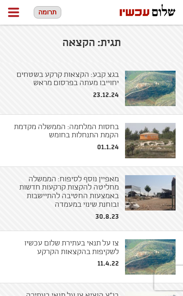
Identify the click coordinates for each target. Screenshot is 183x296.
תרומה (47, 12)
